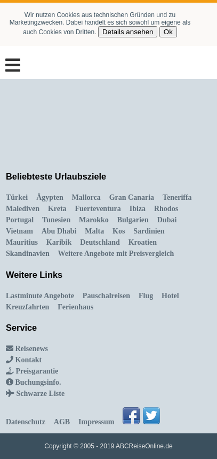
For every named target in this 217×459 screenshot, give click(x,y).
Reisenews (27, 349)
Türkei (17, 197)
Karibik (58, 242)
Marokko (94, 220)
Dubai (167, 220)
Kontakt (24, 360)
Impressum (96, 422)
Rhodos (166, 209)
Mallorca (86, 197)
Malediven (22, 209)
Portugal (20, 220)
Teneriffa (177, 197)
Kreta (57, 209)
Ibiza (138, 209)
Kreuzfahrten (27, 307)
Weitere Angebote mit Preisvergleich (116, 254)
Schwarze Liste (35, 394)
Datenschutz (25, 422)
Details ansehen (128, 32)
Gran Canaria (131, 197)
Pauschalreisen (106, 296)
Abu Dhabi (59, 231)
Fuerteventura (98, 209)
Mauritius (22, 242)
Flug (146, 296)
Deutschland (100, 242)
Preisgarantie (32, 371)
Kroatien (142, 242)
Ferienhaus (75, 307)
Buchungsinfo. (33, 382)
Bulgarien (133, 220)
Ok (168, 32)
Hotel (170, 296)
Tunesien (56, 220)
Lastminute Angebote (40, 296)
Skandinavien (28, 254)
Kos (118, 231)
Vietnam (19, 231)
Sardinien (148, 231)
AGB (62, 422)
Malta (94, 231)
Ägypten (49, 197)
